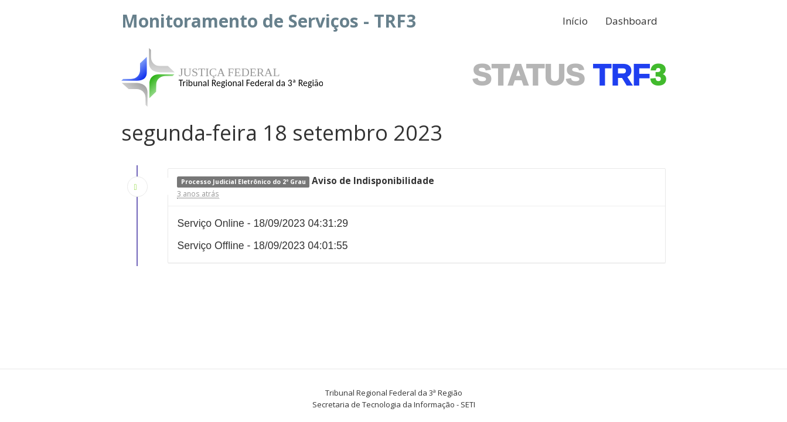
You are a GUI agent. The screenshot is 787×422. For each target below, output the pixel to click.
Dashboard (631, 21)
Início (575, 21)
